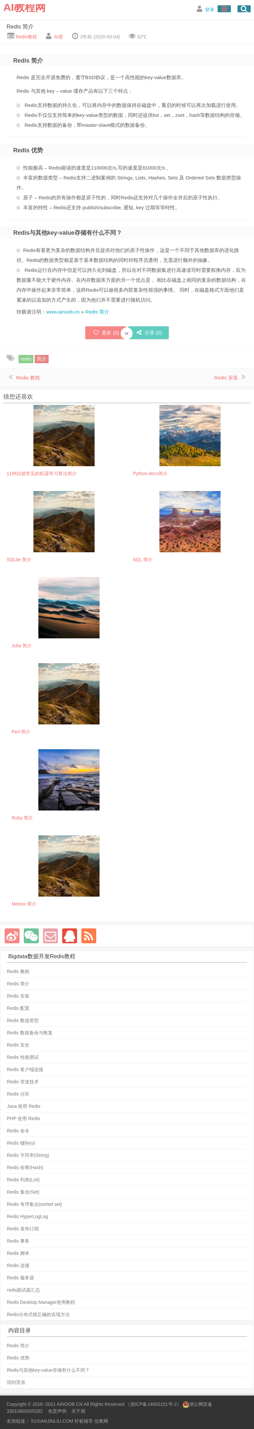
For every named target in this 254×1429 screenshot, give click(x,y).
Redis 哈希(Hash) (25, 1167)
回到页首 (16, 1382)
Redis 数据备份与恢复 (30, 1032)
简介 (42, 359)
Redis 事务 (18, 1241)
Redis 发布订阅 (23, 1228)
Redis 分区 (18, 1094)
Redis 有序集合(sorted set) (34, 1204)
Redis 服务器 (20, 1277)
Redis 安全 (18, 1045)
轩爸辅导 (83, 1421)
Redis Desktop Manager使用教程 (41, 1302)
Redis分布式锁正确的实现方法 (38, 1314)
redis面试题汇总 (23, 1290)
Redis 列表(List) (23, 1179)
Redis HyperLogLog (27, 1216)
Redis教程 (26, 36)
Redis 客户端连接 (25, 1069)
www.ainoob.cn (63, 312)
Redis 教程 (28, 377)
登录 (209, 9)
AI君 (58, 36)
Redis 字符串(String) (28, 1155)
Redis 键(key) (21, 1143)
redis (26, 359)
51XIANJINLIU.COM (52, 1421)
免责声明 (57, 1411)
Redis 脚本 (18, 1253)
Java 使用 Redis (23, 1106)
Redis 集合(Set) (23, 1192)
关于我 (78, 1411)
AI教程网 (24, 7)
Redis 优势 (18, 1357)
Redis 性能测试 (23, 1057)
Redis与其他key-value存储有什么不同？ (48, 1370)
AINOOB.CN (70, 1404)
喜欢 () (105, 333)
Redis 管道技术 (23, 1081)
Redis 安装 (226, 377)
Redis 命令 (18, 1130)
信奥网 (101, 1421)
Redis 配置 (18, 1008)
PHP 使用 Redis (23, 1118)
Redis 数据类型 (23, 1020)
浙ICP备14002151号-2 (153, 1404)
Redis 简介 (20, 27)
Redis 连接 (18, 1265)
